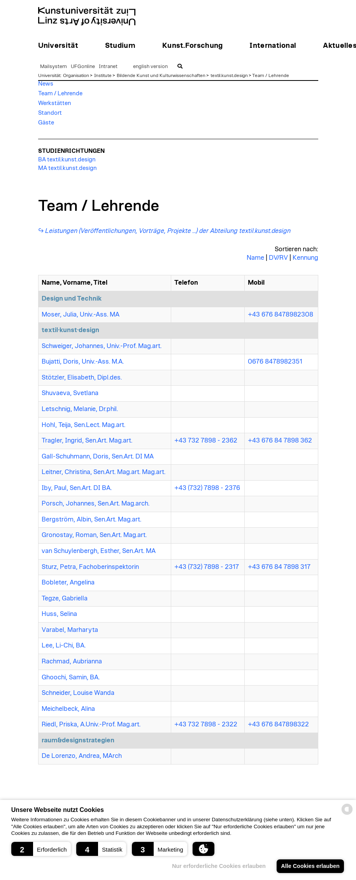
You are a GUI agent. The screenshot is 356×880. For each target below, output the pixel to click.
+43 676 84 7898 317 (279, 567)
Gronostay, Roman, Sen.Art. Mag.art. (94, 535)
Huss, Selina (59, 614)
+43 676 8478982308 (280, 314)
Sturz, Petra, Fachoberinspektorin (90, 567)
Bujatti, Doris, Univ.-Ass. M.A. (83, 362)
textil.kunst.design (229, 75)
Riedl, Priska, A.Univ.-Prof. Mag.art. (91, 724)
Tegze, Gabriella (65, 598)
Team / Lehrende (270, 75)
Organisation (76, 75)
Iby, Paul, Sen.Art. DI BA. (77, 488)
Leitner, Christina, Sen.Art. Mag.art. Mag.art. (103, 472)
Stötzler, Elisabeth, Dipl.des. (82, 377)
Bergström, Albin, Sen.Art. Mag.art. (91, 519)
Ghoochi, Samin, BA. (71, 677)
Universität (49, 75)
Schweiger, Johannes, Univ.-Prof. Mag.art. (101, 346)
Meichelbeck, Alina (68, 709)
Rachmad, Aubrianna (72, 661)
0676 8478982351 (275, 362)
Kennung (305, 258)
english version (150, 66)
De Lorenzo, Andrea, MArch (82, 756)
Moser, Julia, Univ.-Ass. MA (80, 314)
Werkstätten (54, 103)
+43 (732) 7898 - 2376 (207, 488)
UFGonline (83, 66)
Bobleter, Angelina (68, 582)
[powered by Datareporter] (347, 814)
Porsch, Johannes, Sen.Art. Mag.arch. (95, 503)
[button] (41, 849)
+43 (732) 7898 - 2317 (206, 567)
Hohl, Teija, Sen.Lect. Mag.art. (83, 425)
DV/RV (278, 258)
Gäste (46, 123)
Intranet (108, 66)
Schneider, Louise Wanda (78, 693)
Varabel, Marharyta (70, 630)
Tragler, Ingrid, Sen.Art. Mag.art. (87, 440)
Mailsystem (53, 66)
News (45, 84)
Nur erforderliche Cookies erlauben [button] (219, 866)
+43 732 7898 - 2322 (205, 724)
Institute (103, 75)
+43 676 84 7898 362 (280, 440)
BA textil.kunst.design (67, 160)
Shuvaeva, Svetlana (70, 393)
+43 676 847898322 (278, 724)
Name (255, 258)
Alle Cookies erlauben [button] (310, 866)
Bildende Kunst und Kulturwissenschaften (161, 75)
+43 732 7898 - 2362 (205, 440)
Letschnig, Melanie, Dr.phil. (80, 409)
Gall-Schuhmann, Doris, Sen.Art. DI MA (98, 456)
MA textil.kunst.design (67, 168)
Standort (50, 113)
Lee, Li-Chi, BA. (64, 645)
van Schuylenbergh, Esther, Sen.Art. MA (99, 551)
